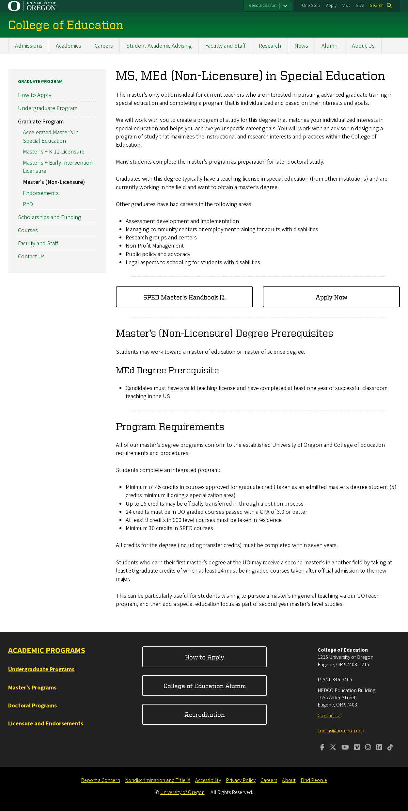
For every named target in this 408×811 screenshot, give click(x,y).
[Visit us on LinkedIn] (379, 748)
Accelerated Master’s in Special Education (51, 136)
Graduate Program (40, 81)
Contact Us (31, 256)
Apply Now (331, 296)
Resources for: (263, 5)
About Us (363, 46)
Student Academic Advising (159, 46)
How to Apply (34, 95)
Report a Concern (100, 780)
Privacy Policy (241, 780)
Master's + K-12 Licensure (54, 152)
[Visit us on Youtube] (345, 748)
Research (270, 46)
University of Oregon (182, 792)
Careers (104, 46)
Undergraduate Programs (41, 669)
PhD (28, 204)
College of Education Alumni (205, 685)
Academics (68, 46)
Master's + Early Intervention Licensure (58, 167)
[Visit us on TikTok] (390, 748)
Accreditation (204, 714)
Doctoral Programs (32, 706)
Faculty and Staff (225, 46)
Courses (28, 230)
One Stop (311, 5)
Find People (314, 780)
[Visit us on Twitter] (333, 748)
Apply (331, 5)
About (289, 780)
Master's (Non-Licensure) (54, 182)
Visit (346, 5)
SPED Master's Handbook (180, 296)
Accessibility (208, 780)
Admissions (28, 46)
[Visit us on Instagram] (368, 748)
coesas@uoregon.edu (341, 730)
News (301, 46)
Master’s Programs (32, 688)
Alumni (330, 46)
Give (360, 5)
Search (377, 5)
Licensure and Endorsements (45, 724)
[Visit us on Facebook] (322, 748)
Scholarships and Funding (49, 217)
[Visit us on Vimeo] (357, 748)
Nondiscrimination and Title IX (157, 780)
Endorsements (41, 193)
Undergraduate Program (47, 108)
